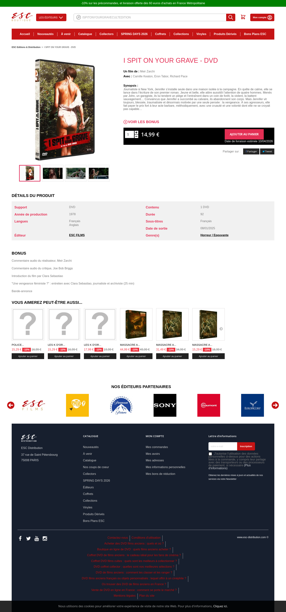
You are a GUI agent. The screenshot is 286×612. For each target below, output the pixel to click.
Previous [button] (10, 405)
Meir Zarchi (147, 71)
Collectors (107, 34)
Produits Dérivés (225, 34)
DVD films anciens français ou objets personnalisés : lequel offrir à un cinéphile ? (134, 578)
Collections (181, 34)
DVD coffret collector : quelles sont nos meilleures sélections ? (134, 566)
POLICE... (18, 344)
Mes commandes (157, 447)
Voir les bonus (143, 122)
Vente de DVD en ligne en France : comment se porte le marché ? (134, 590)
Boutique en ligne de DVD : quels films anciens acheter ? (134, 549)
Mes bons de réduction (160, 473)
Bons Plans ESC (255, 34)
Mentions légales (125, 595)
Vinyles (201, 34)
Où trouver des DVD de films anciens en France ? (134, 584)
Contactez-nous (117, 537)
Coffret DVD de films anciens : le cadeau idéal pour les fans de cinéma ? (134, 555)
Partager (251, 151)
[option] (29, 173)
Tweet (267, 151)
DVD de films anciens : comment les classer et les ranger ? (134, 572)
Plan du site (146, 595)
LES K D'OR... (56, 344)
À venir (66, 34)
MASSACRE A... (130, 344)
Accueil (25, 34)
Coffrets (160, 34)
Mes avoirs (153, 453)
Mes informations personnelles (165, 467)
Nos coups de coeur (96, 467)
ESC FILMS (77, 235)
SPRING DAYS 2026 (134, 34)
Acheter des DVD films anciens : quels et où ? (134, 543)
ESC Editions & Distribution (26, 47)
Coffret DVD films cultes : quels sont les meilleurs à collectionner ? (134, 561)
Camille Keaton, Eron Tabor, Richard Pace (160, 76)
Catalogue (85, 34)
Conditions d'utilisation (146, 537)
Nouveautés (45, 34)
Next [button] (275, 405)
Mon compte (263, 17)
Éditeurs (88, 487)
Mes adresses (155, 460)
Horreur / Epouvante (214, 235)
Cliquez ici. (220, 606)
